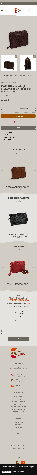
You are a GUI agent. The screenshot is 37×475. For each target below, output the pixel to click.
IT (28, 3)
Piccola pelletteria (27, 75)
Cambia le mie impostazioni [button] (18, 471)
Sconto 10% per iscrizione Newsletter (18, 1)
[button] (7, 132)
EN (31, 3)
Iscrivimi (18, 338)
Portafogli (6, 77)
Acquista (18, 116)
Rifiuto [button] (9, 471)
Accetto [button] (5, 471)
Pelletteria (18, 75)
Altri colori (18, 127)
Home (12, 75)
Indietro (5, 75)
